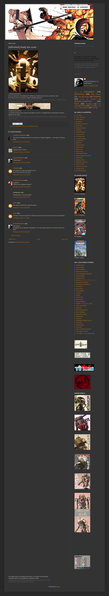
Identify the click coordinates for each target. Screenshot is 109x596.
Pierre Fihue (79, 151)
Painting (36, 126)
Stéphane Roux (80, 160)
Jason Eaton (79, 299)
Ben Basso (79, 121)
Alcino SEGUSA (80, 117)
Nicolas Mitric (79, 147)
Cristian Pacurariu (18, 180)
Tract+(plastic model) (82, 331)
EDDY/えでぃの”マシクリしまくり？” (86, 280)
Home (38, 239)
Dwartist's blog (80, 278)
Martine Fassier (80, 145)
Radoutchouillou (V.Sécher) (83, 155)
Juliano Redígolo (80, 301)
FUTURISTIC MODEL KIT (83, 284)
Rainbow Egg (79, 325)
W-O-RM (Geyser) (81, 170)
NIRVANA (30, 126)
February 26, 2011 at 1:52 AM (21, 207)
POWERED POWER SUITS (84, 320)
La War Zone (79, 141)
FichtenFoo (79, 286)
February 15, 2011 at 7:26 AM (21, 152)
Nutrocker (78, 318)
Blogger (58, 586)
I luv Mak (78, 293)
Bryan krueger (80, 267)
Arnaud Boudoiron (18, 158)
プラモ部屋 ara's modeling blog (85, 333)
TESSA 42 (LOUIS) (81, 166)
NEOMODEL (79, 316)
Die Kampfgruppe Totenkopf (84, 274)
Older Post (65, 239)
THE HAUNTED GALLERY (83, 329)
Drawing (97, 96)
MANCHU (79, 143)
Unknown (16, 168)
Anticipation (18, 126)
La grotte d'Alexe (80, 138)
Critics (79, 97)
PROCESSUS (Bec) (81, 153)
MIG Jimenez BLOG (81, 310)
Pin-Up (92, 106)
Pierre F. (15, 147)
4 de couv (78, 115)
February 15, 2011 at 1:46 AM (21, 142)
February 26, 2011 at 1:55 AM (21, 218)
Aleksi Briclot (79, 119)
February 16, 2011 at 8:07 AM (21, 197)
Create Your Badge (89, 46)
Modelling (89, 104)
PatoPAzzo (79, 323)
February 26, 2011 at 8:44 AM (21, 232)
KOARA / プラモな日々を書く (84, 303)
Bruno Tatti (79, 126)
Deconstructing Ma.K (82, 271)
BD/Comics (25, 126)
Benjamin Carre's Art (82, 123)
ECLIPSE (78, 130)
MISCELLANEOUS (82, 101)
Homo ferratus (80, 291)
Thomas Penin (80, 168)
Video (98, 105)
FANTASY (93, 99)
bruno (15, 203)
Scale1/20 (79, 327)
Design (86, 97)
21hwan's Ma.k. (80, 265)
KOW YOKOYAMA (81, 306)
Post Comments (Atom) (22, 242)
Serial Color (79, 158)
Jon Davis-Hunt (80, 136)
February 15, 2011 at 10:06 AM (21, 162)
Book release (96, 94)
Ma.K (76, 104)
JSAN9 (78, 295)
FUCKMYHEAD (80, 132)
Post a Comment (15, 235)
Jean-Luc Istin (80, 134)
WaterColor (77, 107)
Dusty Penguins (80, 276)
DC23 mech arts (80, 269)
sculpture (85, 107)
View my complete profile (91, 85)
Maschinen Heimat (81, 314)
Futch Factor (79, 288)
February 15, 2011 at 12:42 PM (21, 187)
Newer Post (12, 239)
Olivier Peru (79, 149)
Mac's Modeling (80, 312)
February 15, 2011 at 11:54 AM (21, 174)
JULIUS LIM (79, 297)
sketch (93, 107)
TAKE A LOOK (80, 164)
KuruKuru (78, 308)
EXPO (82, 99)
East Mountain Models (82, 282)
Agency (76, 92)
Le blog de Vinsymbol (19, 135)
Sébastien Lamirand (81, 162)
